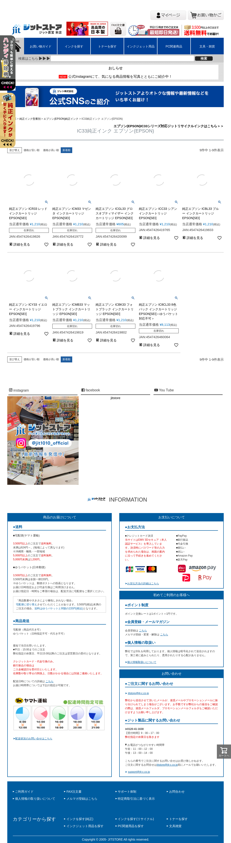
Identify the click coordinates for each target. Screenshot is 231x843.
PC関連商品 (174, 46)
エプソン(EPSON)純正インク (61, 118)
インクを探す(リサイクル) (136, 819)
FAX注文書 (73, 791)
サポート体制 (127, 791)
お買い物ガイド (40, 46)
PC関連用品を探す (131, 826)
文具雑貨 (175, 826)
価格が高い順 (51, 150)
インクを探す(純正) (79, 819)
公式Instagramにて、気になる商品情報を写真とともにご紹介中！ (120, 76)
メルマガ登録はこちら (81, 798)
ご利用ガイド (24, 791)
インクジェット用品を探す (85, 826)
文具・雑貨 (207, 46)
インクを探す (74, 46)
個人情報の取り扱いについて (35, 798)
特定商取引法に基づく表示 (136, 798)
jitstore (115, 398)
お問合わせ (177, 791)
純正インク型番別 (30, 118)
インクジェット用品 (141, 46)
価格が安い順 (32, 150)
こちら (49, 681)
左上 (9, 68)
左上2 (9, 126)
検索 (204, 58)
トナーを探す (107, 46)
